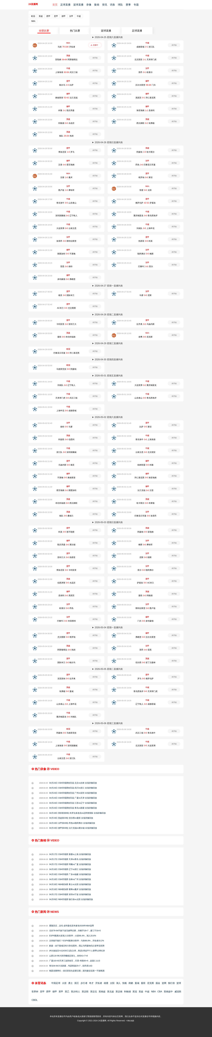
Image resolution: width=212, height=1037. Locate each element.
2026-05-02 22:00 (45, 500)
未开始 (174, 45)
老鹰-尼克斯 (145, 337)
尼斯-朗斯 (145, 557)
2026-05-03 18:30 (45, 566)
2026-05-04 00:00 (45, 633)
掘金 (158, 983)
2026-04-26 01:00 (124, 161)
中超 (79, 16)
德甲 (64, 16)
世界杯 (35, 991)
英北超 (110, 991)
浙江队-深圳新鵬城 (66, 452)
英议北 (93, 991)
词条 (112, 4)
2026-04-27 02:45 (124, 292)
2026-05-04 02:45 (124, 646)
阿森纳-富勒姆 (145, 532)
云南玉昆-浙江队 (66, 758)
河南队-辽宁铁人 (66, 385)
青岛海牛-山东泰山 (66, 203)
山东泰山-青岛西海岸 (145, 398)
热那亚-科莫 (145, 241)
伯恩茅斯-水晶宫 (66, 583)
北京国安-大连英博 (145, 745)
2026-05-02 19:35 (45, 449)
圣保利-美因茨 (66, 595)
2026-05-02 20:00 (124, 449)
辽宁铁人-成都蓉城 (145, 704)
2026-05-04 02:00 (45, 646)
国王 (76, 983)
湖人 (118, 983)
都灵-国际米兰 (66, 295)
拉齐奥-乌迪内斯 (145, 324)
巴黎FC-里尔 (145, 266)
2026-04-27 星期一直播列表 (109, 286)
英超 (41, 16)
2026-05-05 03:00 (45, 688)
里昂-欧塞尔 (145, 72)
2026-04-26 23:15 (124, 250)
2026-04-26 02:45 (124, 174)
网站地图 (130, 1021)
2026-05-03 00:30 (124, 528)
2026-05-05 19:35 (45, 700)
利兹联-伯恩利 (66, 439)
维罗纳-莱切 (145, 177)
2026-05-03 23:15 (45, 605)
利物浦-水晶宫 (66, 123)
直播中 (95, 45)
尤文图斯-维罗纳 (66, 637)
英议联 (85, 991)
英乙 (67, 991)
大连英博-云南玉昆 (66, 228)
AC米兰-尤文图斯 (66, 308)
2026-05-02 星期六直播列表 (109, 417)
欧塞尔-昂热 (66, 608)
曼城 (137, 983)
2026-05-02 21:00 (45, 461)
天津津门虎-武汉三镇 (66, 398)
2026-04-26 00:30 (124, 148)
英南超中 (168, 991)
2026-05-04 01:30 (124, 633)
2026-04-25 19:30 (45, 56)
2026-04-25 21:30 (124, 81)
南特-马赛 (66, 427)
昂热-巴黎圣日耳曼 (145, 165)
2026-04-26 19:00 (45, 212)
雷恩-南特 (66, 266)
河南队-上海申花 (145, 228)
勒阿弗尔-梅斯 (145, 254)
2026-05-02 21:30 (124, 461)
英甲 (61, 991)
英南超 (102, 991)
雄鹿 (106, 983)
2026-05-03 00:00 (45, 528)
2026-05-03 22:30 (124, 592)
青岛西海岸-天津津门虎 (145, 691)
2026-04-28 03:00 (45, 333)
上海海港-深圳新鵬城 (66, 745)
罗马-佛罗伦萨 (145, 678)
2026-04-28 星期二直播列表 (109, 314)
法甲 (71, 16)
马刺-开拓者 (66, 47)
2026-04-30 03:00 (45, 366)
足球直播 (65, 4)
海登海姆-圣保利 (145, 110)
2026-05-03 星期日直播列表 (109, 522)
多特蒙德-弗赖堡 (66, 279)
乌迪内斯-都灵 (66, 465)
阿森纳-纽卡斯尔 (145, 152)
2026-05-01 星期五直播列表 (109, 375)
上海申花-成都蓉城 (66, 410)
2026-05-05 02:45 (124, 675)
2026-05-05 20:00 (45, 713)
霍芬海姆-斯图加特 (66, 490)
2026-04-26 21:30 (45, 250)
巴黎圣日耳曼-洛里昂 (145, 516)
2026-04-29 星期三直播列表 (109, 343)
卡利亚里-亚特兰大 (66, 324)
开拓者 (98, 983)
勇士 (70, 983)
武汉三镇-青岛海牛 (145, 733)
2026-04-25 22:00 (45, 120)
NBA (33, 21)
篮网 (164, 983)
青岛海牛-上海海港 (145, 439)
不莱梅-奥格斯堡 (66, 477)
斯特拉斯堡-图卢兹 (145, 608)
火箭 (64, 983)
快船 (124, 983)
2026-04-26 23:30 (45, 276)
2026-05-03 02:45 (45, 554)
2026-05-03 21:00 (124, 566)
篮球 (178, 983)
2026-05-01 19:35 (45, 394)
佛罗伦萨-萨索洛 (145, 203)
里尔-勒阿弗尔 (145, 570)
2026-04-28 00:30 (45, 321)
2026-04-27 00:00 (45, 292)
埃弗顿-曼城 (66, 691)
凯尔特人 (75, 991)
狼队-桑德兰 (66, 516)
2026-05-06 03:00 (45, 729)
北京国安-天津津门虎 (145, 59)
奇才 (91, 983)
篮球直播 (78, 4)
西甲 (48, 16)
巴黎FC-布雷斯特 (66, 621)
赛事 (128, 4)
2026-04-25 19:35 (124, 56)
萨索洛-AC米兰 (145, 583)
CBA (159, 991)
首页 (55, 4)
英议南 (119, 991)
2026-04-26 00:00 (45, 148)
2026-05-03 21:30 (45, 592)
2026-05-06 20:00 (45, 755)
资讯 (104, 4)
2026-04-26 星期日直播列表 (109, 142)
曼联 (143, 983)
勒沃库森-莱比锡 (66, 544)
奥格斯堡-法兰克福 (66, 98)
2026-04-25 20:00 (45, 69)
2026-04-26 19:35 (45, 225)
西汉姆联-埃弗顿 (145, 123)
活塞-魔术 (66, 177)
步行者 (84, 983)
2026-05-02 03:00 (45, 436)
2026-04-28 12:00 (124, 333)
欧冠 (33, 16)
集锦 (96, 4)
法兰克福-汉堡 (145, 490)
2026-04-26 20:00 (124, 225)
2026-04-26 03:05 (45, 187)
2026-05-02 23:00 (124, 512)
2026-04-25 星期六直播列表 (109, 37)
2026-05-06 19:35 (45, 742)
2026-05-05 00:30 (45, 675)
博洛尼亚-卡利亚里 (66, 570)
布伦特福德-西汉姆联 (66, 503)
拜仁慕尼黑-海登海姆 (145, 477)
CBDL (35, 1000)
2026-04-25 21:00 (124, 69)
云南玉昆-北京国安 (145, 452)
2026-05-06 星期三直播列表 (109, 723)
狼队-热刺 (66, 136)
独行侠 (171, 983)
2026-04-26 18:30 (124, 199)
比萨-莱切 (145, 427)
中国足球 (55, 983)
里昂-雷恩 (145, 650)
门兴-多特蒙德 (145, 621)
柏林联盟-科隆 (145, 465)
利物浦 (127, 991)
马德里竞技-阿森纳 (66, 369)
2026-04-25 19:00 (124, 43)
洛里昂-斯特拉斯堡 (66, 241)
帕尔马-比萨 (66, 85)
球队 (120, 4)
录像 (88, 4)
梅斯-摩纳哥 (145, 544)
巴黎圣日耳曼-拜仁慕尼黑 (66, 353)
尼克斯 (150, 983)
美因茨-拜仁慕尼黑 (145, 98)
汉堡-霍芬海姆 (66, 165)
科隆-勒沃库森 (66, 110)
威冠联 (178, 991)
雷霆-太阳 (145, 190)
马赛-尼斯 (145, 295)
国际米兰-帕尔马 (66, 662)
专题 (136, 4)
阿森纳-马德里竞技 (66, 733)
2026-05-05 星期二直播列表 (109, 669)
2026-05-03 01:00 (124, 541)
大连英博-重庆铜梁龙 (145, 385)
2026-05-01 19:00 (45, 382)
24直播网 (33, 4)
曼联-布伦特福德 (66, 337)
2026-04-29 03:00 (45, 349)
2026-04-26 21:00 (45, 237)
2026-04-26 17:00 (45, 199)
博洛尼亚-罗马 (66, 152)
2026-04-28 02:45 (124, 321)
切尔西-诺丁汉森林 (145, 662)
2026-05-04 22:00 (124, 659)
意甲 (56, 16)
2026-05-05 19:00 (124, 688)
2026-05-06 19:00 (124, 729)
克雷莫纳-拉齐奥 (66, 678)
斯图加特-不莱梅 (66, 254)
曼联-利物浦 (145, 595)
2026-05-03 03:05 (124, 554)
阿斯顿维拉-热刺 (66, 650)
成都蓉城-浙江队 (145, 47)
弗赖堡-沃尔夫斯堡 (145, 637)
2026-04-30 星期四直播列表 (109, 359)
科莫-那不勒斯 (66, 532)
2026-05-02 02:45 (45, 423)
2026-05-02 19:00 (124, 436)
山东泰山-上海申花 (66, 704)
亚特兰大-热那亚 (66, 557)
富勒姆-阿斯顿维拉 (66, 59)
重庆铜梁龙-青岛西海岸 (145, 215)
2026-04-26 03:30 (124, 187)
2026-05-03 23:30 (124, 617)
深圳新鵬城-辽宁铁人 (66, 215)
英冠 (134, 991)
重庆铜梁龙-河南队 (66, 717)
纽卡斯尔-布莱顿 (145, 503)
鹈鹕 (131, 983)
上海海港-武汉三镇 (66, 72)
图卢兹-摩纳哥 (66, 190)
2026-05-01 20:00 (45, 407)
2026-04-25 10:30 (45, 43)
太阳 (112, 983)
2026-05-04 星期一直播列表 (109, 627)
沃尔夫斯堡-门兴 (145, 85)
